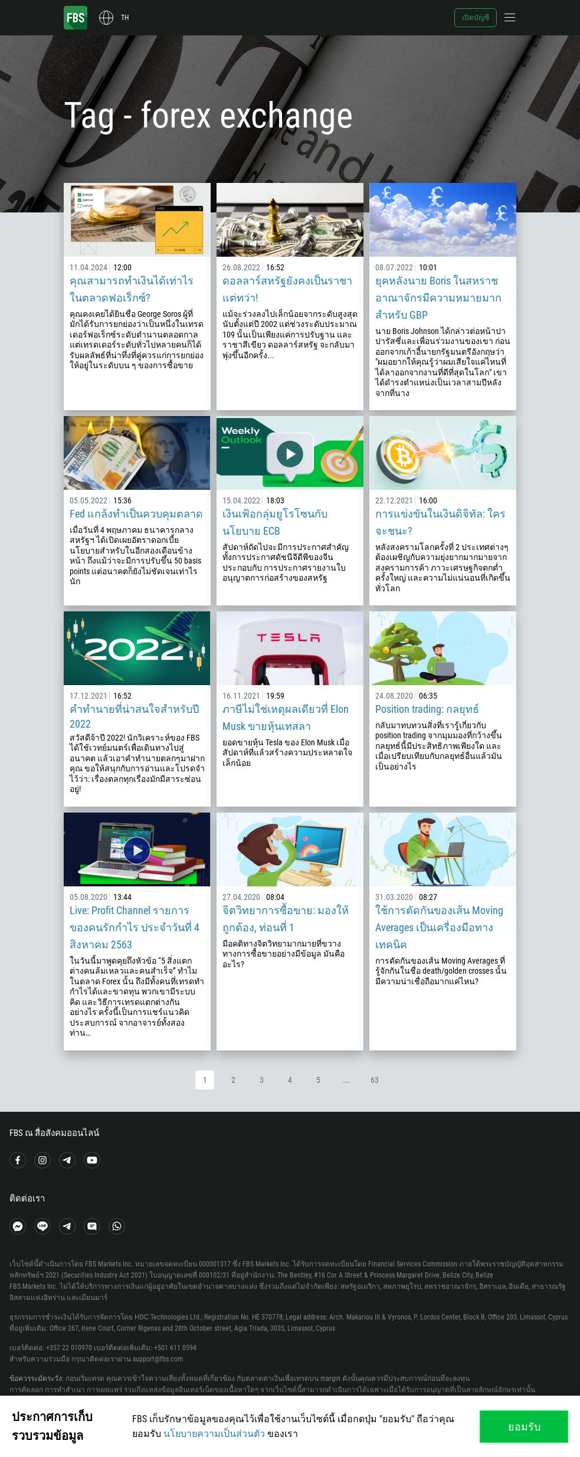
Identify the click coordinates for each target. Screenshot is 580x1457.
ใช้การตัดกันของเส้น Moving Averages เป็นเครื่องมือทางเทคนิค (439, 927)
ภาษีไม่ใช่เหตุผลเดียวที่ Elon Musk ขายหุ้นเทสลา (285, 717)
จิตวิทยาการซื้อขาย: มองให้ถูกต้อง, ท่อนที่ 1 (285, 919)
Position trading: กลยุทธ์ (427, 709)
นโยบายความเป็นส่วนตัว (214, 1433)
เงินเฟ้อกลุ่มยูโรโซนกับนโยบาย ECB (274, 522)
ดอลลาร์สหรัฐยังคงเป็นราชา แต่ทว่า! (287, 289)
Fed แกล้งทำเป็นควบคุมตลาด (136, 514)
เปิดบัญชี (475, 18)
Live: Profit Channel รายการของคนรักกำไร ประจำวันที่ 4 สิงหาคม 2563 (134, 927)
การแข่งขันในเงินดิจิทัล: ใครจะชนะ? (440, 522)
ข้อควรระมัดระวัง (35, 1378)
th (125, 18)
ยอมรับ (524, 1426)
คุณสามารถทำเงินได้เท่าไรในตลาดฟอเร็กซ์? (132, 289)
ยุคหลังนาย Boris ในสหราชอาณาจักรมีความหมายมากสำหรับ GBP (438, 297)
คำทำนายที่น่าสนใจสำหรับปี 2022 (134, 716)
